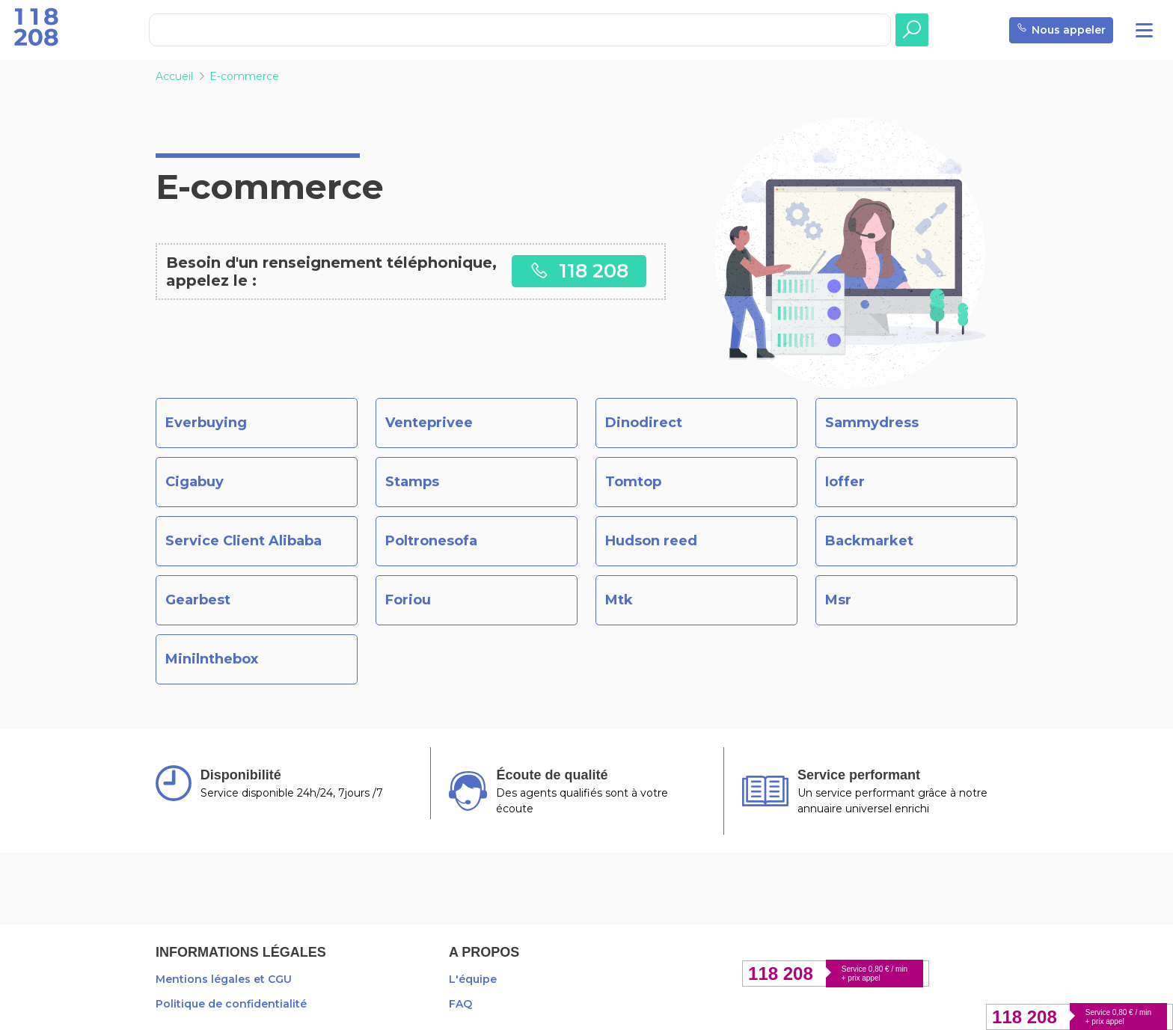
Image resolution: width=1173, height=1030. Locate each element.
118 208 (579, 270)
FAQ (460, 1004)
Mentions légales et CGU (224, 979)
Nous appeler (1061, 30)
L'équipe (473, 979)
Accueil (174, 76)
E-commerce (244, 76)
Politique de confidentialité (231, 1004)
